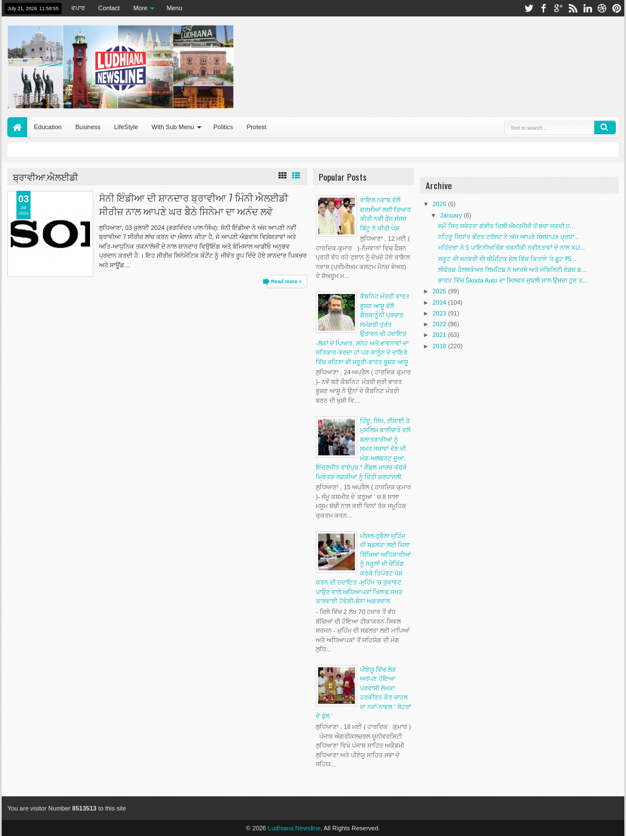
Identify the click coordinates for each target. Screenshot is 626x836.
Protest (257, 126)
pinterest (617, 8)
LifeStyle (126, 126)
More (141, 8)
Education (48, 126)
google (558, 8)
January (452, 215)
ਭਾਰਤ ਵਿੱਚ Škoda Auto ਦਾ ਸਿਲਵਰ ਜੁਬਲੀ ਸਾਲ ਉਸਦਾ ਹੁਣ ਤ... (513, 280)
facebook (543, 8)
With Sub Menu (173, 126)
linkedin (587, 8)
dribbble (602, 8)
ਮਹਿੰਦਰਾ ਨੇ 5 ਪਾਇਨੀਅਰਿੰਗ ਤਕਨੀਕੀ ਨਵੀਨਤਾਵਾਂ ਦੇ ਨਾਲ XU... (511, 247)
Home (17, 127)
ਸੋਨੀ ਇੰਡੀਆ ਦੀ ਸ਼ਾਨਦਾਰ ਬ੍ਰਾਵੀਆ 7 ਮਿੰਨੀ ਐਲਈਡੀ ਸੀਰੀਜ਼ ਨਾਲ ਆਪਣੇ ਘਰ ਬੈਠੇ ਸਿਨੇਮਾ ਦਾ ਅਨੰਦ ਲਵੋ (193, 203)
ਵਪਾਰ (78, 8)
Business (88, 126)
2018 (440, 346)
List (296, 175)
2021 (440, 334)
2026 (440, 204)
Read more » (286, 281)
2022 (440, 324)
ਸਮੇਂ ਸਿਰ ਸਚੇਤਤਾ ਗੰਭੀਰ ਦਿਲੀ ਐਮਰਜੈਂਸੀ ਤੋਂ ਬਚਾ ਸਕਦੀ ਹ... (506, 226)
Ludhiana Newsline (294, 828)
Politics (223, 126)
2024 (440, 302)
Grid (282, 175)
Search (605, 127)
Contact (109, 8)
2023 (440, 313)
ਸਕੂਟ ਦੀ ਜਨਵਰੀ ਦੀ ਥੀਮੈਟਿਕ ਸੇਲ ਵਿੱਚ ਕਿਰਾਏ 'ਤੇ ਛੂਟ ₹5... (507, 258)
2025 (440, 291)
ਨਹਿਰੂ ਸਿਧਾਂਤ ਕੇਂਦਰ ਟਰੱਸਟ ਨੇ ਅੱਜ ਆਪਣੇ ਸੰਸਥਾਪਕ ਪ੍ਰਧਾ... (508, 236)
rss (572, 8)
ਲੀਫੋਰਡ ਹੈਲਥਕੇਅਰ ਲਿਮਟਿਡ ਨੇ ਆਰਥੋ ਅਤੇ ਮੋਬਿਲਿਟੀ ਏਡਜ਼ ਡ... (512, 269)
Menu (175, 8)
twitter (528, 8)
